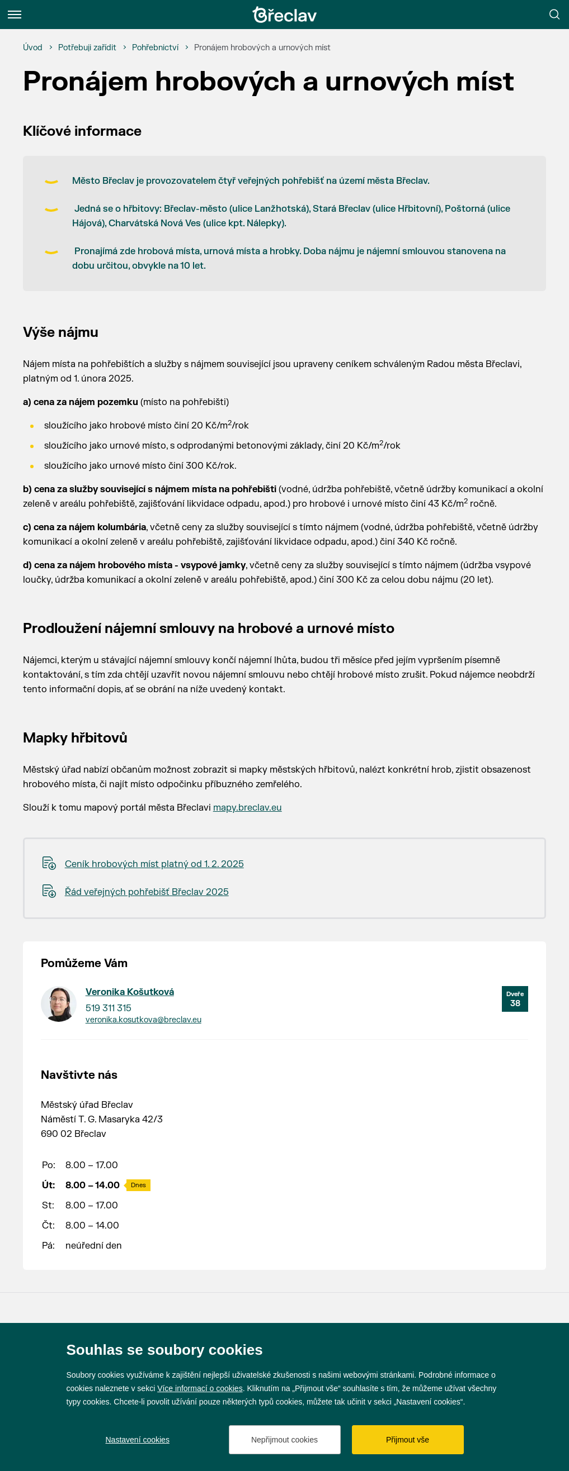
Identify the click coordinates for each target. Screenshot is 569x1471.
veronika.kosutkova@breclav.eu (143, 1020)
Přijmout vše (407, 1439)
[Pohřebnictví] (155, 48)
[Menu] (14, 14)
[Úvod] (33, 48)
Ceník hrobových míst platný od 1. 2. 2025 (154, 864)
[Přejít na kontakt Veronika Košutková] (59, 1004)
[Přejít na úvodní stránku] (284, 14)
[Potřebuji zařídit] (87, 48)
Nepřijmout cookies (284, 1439)
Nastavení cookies (138, 1439)
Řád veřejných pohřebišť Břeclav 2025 (147, 892)
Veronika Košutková (130, 992)
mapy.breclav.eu (247, 807)
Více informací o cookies (200, 1388)
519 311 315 (108, 1008)
